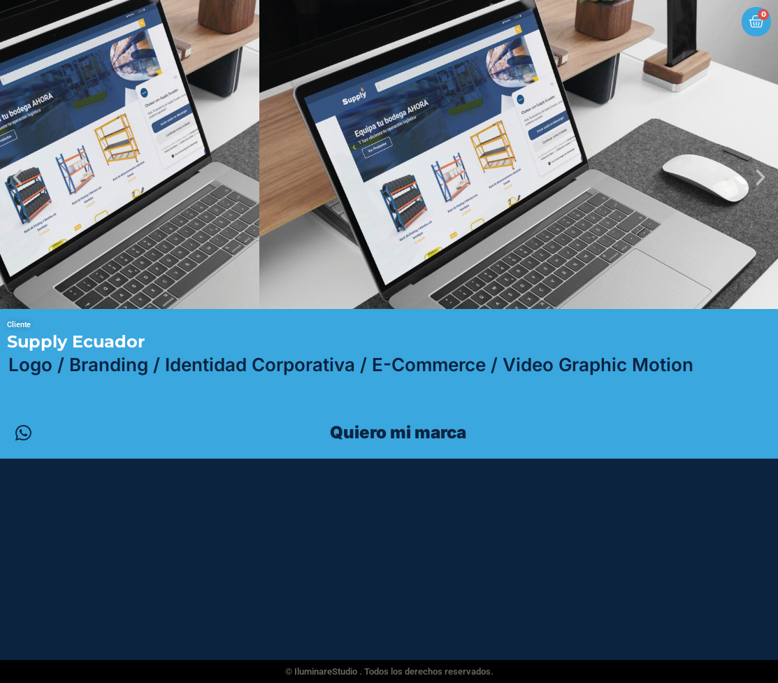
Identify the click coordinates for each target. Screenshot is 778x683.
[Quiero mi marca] (23, 433)
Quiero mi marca (398, 432)
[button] (17, 177)
